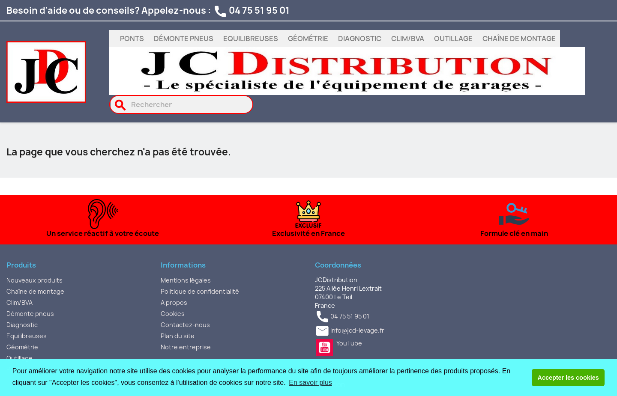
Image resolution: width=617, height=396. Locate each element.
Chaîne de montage (519, 38)
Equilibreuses (250, 38)
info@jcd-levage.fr (357, 331)
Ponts (132, 38)
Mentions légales (186, 280)
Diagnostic (359, 38)
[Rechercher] (181, 104)
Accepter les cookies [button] (568, 377)
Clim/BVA (407, 38)
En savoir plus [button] (310, 382)
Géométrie (308, 38)
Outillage (453, 38)
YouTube (324, 347)
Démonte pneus (183, 38)
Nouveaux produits (34, 280)
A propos (174, 302)
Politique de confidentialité (200, 291)
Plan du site (178, 336)
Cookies (173, 314)
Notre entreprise (186, 347)
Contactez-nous (185, 325)
